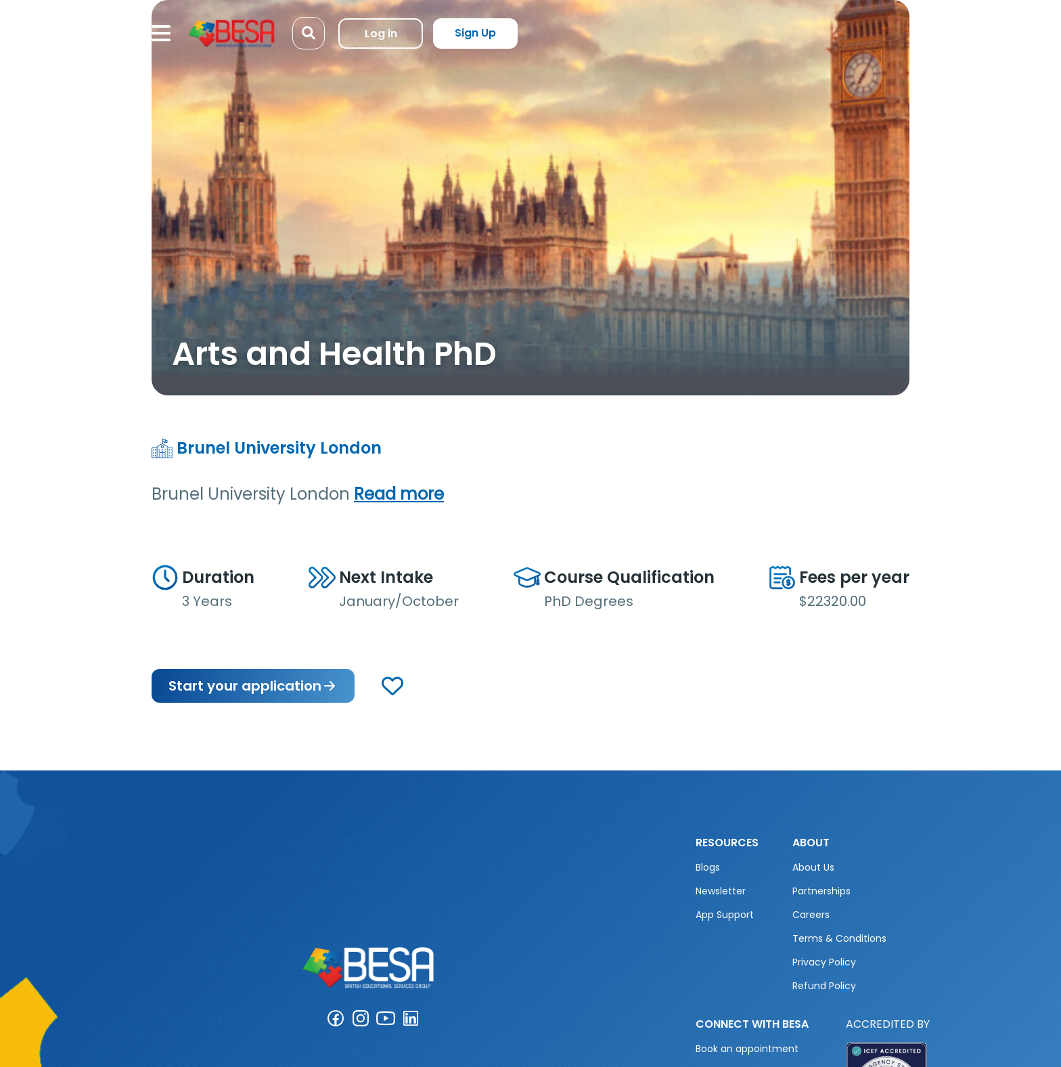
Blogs (708, 867)
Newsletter (721, 891)
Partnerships (821, 891)
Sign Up (475, 33)
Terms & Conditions (839, 938)
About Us (813, 867)
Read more (399, 494)
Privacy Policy (824, 962)
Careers (811, 914)
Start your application (253, 685)
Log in (381, 33)
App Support (725, 914)
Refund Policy (824, 986)
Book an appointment (747, 1048)
